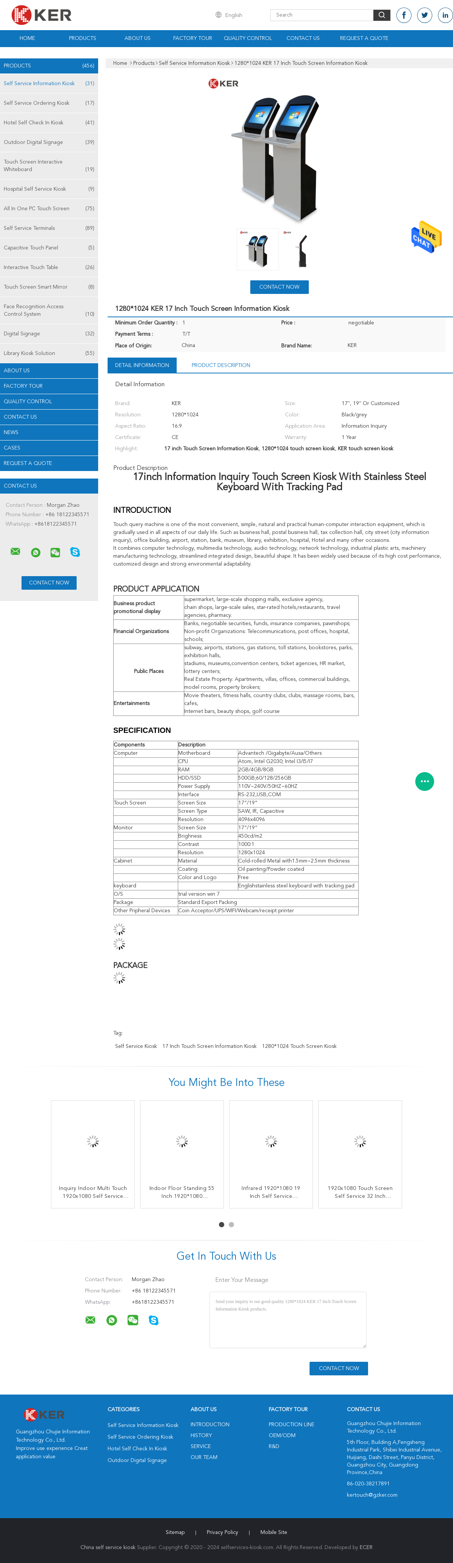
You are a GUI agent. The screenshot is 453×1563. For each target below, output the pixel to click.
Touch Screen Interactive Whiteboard (49, 166)
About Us (138, 38)
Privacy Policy (222, 1532)
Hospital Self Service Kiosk (49, 189)
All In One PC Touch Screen (49, 209)
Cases (12, 448)
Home (27, 38)
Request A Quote (364, 38)
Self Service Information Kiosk (49, 83)
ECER (366, 1547)
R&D (274, 1446)
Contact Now (279, 287)
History (201, 1435)
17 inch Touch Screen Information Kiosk (209, 1046)
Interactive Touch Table (49, 267)
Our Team (204, 1457)
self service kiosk (136, 1046)
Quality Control (248, 38)
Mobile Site (273, 1532)
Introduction (210, 1424)
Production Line (291, 1424)
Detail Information (142, 365)
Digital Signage (49, 334)
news (11, 432)
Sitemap (175, 1532)
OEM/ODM (282, 1435)
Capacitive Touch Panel (49, 248)
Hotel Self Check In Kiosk (49, 123)
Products (82, 38)
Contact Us (303, 38)
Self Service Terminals (49, 228)
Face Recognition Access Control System (49, 311)
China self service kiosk (108, 1547)
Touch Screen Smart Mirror (49, 287)
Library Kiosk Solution (49, 353)
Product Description (221, 365)
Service (201, 1446)
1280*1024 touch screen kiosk (299, 1046)
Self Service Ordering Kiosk (49, 103)
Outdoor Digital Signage (49, 142)
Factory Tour (192, 38)
